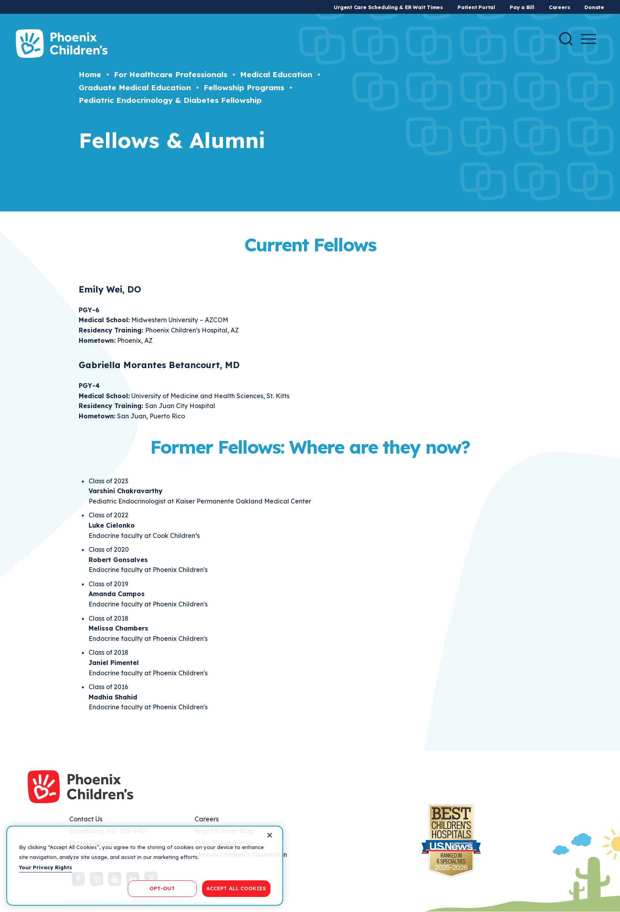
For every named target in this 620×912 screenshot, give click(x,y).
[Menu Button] (588, 39)
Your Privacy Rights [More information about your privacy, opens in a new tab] (45, 867)
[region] (144, 866)
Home (90, 74)
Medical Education (276, 74)
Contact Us (85, 819)
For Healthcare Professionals (170, 74)
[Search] (566, 39)
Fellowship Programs (244, 87)
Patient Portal (476, 7)
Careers (559, 7)
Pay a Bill (522, 7)
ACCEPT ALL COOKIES (236, 888)
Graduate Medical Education (135, 87)
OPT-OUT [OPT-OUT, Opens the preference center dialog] (162, 888)
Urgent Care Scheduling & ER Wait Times (388, 7)
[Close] (269, 835)
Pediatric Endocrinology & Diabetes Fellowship (170, 100)
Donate (594, 7)
